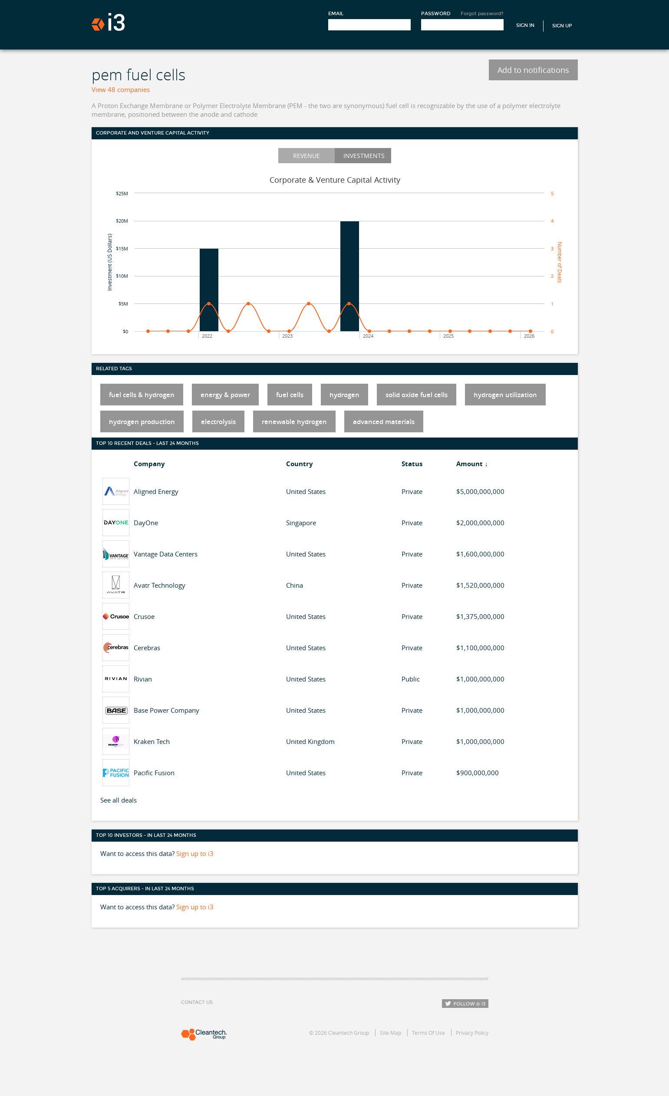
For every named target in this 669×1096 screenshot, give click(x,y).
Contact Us (197, 1002)
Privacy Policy (472, 1032)
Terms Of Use (428, 1032)
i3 (108, 22)
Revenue (306, 155)
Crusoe (144, 616)
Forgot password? (482, 13)
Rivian (143, 679)
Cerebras (147, 647)
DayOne (146, 522)
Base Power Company (166, 710)
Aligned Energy (156, 491)
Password (436, 13)
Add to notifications (533, 70)
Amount (469, 463)
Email (335, 13)
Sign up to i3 (195, 853)
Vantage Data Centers (166, 554)
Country (299, 463)
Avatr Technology (159, 585)
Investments (364, 155)
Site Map (390, 1032)
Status (412, 463)
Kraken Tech (152, 741)
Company (149, 463)
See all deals (118, 800)
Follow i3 (465, 1003)
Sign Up (562, 26)
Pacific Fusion (154, 772)
